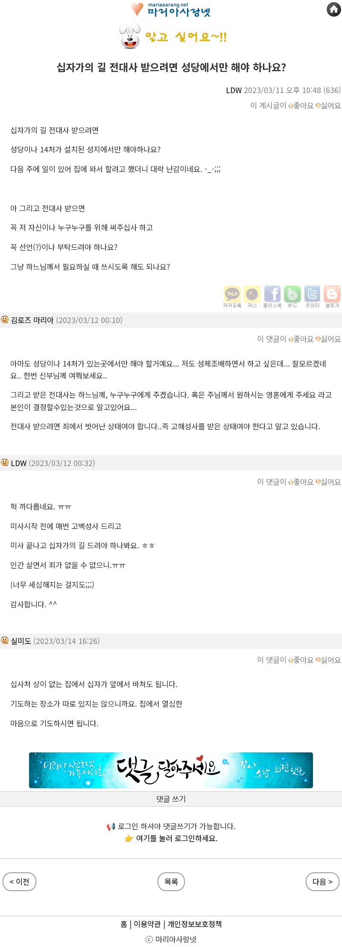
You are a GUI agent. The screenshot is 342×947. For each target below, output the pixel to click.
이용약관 (147, 923)
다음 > (323, 881)
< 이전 (19, 881)
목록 (171, 881)
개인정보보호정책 (194, 923)
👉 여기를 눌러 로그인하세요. (171, 838)
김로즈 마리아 (32, 320)
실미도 (21, 640)
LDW (234, 90)
